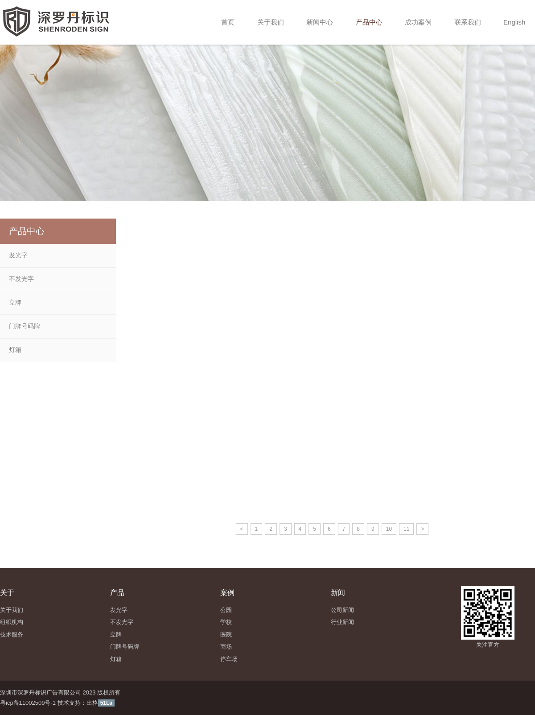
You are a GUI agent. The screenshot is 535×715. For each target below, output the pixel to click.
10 (389, 529)
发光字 (18, 255)
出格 (92, 702)
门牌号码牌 (24, 326)
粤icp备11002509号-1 (28, 702)
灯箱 (15, 349)
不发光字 (21, 278)
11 (406, 529)
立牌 (15, 302)
